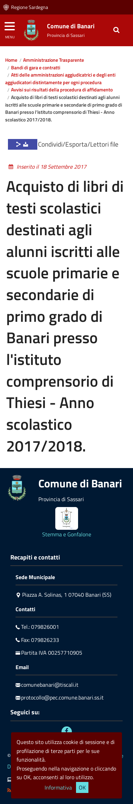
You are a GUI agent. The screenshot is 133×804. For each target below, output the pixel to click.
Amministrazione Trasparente (53, 60)
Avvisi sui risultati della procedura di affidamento (62, 89)
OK (82, 787)
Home (11, 60)
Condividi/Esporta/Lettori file (78, 144)
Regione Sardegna (29, 7)
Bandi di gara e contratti (35, 67)
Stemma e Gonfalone (66, 534)
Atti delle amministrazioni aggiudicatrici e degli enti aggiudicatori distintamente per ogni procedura (60, 78)
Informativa (58, 787)
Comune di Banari (71, 26)
